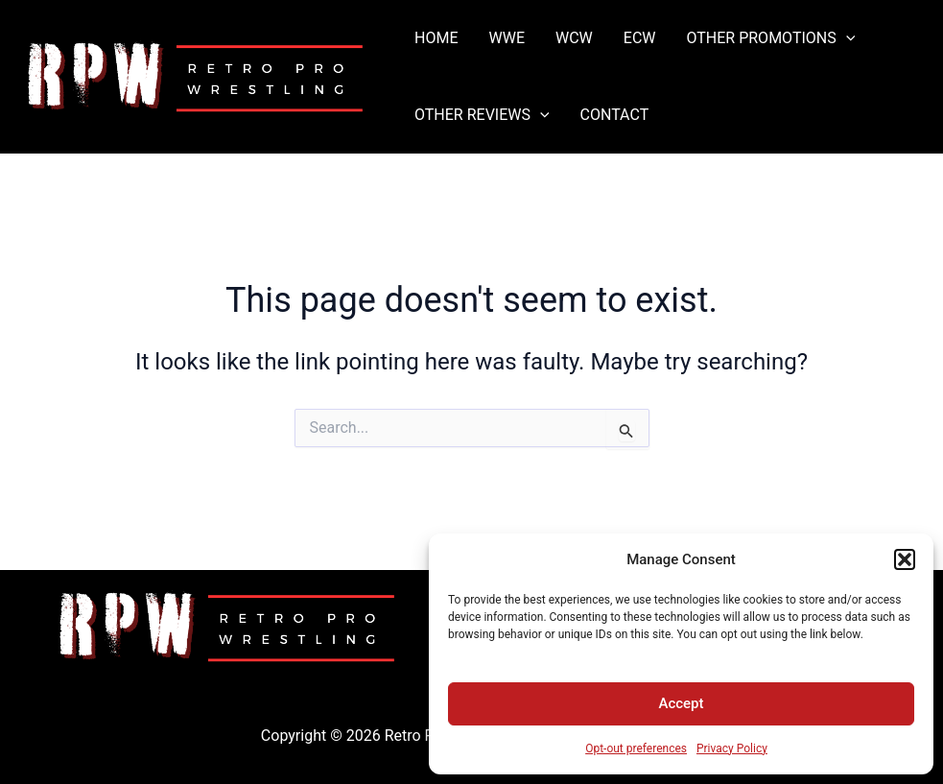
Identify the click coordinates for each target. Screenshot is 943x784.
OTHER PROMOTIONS (770, 38)
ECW (640, 38)
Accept (680, 703)
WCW (574, 38)
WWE (506, 38)
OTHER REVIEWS (482, 115)
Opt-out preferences (636, 748)
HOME (436, 38)
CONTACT (614, 115)
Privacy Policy (731, 748)
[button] (904, 559)
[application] (846, 38)
